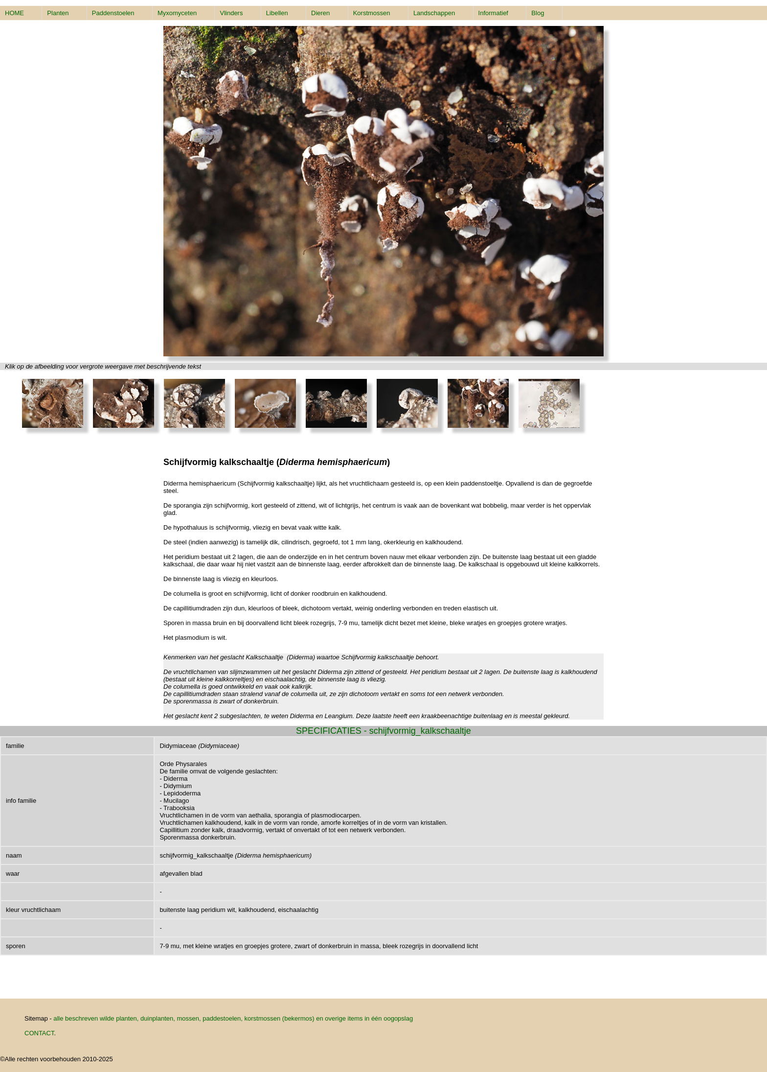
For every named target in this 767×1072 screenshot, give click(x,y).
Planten (57, 13)
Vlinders (231, 13)
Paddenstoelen (113, 13)
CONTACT (39, 1033)
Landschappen (434, 13)
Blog (537, 13)
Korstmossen (371, 13)
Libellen (277, 13)
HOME (14, 13)
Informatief (493, 13)
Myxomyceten (177, 13)
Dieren (320, 13)
